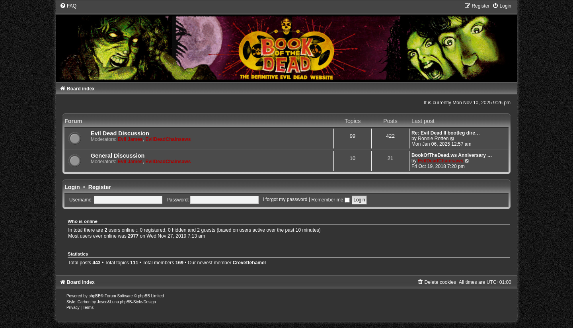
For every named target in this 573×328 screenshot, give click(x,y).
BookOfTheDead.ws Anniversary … (451, 155)
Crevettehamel (249, 263)
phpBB (95, 296)
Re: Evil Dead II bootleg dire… (445, 133)
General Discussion (118, 155)
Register (99, 187)
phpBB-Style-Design (138, 302)
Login (72, 187)
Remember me (330, 200)
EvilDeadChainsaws (168, 139)
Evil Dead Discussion (120, 133)
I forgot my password (285, 200)
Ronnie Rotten (433, 138)
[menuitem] (68, 6)
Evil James (130, 139)
